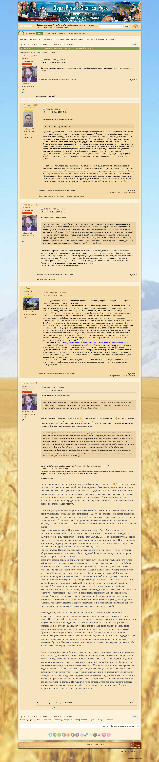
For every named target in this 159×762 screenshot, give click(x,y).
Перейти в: (105, 726)
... (51, 44)
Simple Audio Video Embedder (134, 758)
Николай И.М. (32, 105)
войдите (71, 25)
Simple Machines (138, 752)
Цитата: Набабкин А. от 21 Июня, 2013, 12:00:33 (58, 119)
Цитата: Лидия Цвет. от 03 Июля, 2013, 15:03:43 (56, 395)
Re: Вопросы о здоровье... (55, 59)
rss (136, 26)
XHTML (89, 745)
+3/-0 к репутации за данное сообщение (122, 192)
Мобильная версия (107, 745)
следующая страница (60, 44)
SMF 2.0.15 (123, 752)
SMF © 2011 (130, 752)
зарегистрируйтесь (86, 25)
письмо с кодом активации (58, 27)
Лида (28, 288)
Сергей (92, 39)
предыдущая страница (36, 44)
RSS (96, 745)
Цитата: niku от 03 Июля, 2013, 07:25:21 (53, 217)
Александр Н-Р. (31, 55)
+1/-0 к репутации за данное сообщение (122, 376)
